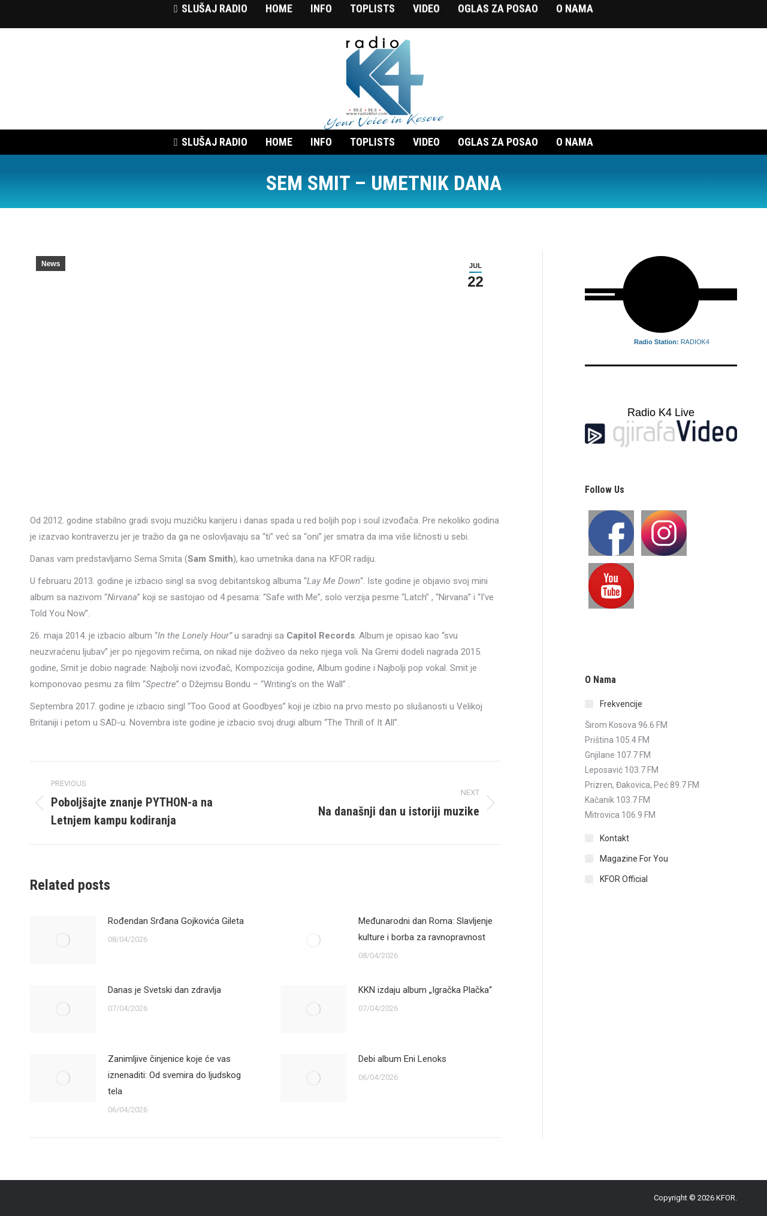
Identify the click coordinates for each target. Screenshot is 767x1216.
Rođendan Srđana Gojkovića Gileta (176, 921)
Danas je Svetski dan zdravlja (164, 990)
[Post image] (63, 940)
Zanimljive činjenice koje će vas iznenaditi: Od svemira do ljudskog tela (174, 1075)
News (50, 264)
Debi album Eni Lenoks (402, 1059)
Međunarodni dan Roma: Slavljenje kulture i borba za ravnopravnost (425, 929)
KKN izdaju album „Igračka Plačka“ (425, 990)
